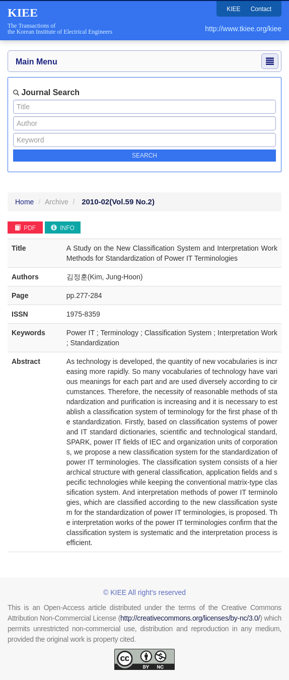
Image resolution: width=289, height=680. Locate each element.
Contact (261, 9)
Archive (56, 202)
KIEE (233, 9)
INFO (63, 228)
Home (24, 202)
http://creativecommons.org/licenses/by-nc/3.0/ (190, 618)
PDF (25, 228)
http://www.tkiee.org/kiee (243, 29)
